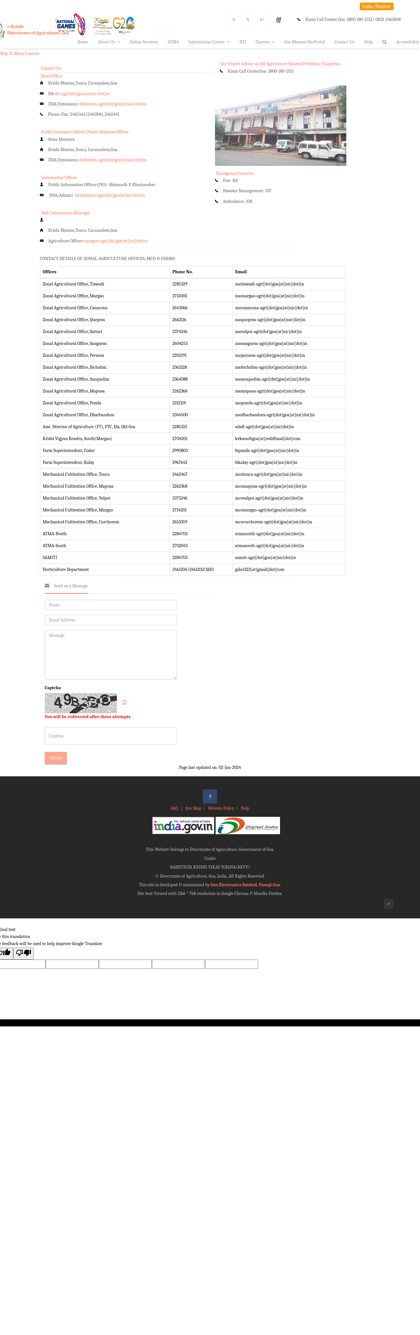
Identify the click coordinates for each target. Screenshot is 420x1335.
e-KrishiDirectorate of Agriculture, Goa (38, 30)
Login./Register (376, 6)
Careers (265, 42)
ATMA (173, 42)
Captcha (53, 687)
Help (368, 42)
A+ (262, 19)
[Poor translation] (23, 954)
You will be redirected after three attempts (88, 716)
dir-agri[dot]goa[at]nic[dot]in (82, 93)
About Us (109, 42)
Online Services (144, 42)
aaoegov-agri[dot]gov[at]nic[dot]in (115, 241)
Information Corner (209, 42)
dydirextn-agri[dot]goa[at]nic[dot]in (112, 104)
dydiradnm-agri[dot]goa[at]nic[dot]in (110, 195)
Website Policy (221, 808)
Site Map (193, 808)
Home (82, 42)
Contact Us (345, 42)
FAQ (175, 808)
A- (234, 19)
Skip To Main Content (20, 53)
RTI (242, 42)
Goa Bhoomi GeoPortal (304, 42)
